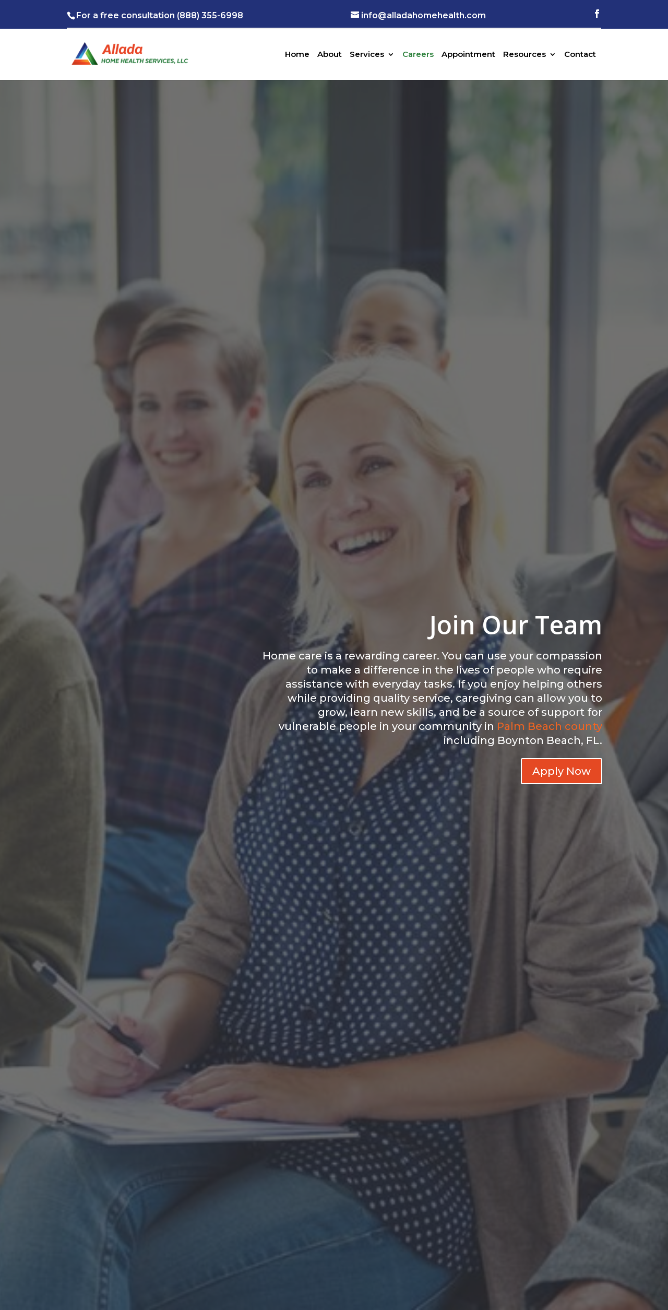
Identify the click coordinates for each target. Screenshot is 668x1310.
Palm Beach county (549, 726)
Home (297, 55)
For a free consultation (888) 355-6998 (159, 15)
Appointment (468, 55)
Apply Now (561, 771)
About (329, 55)
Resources (524, 55)
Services (367, 55)
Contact (580, 55)
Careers (418, 55)
